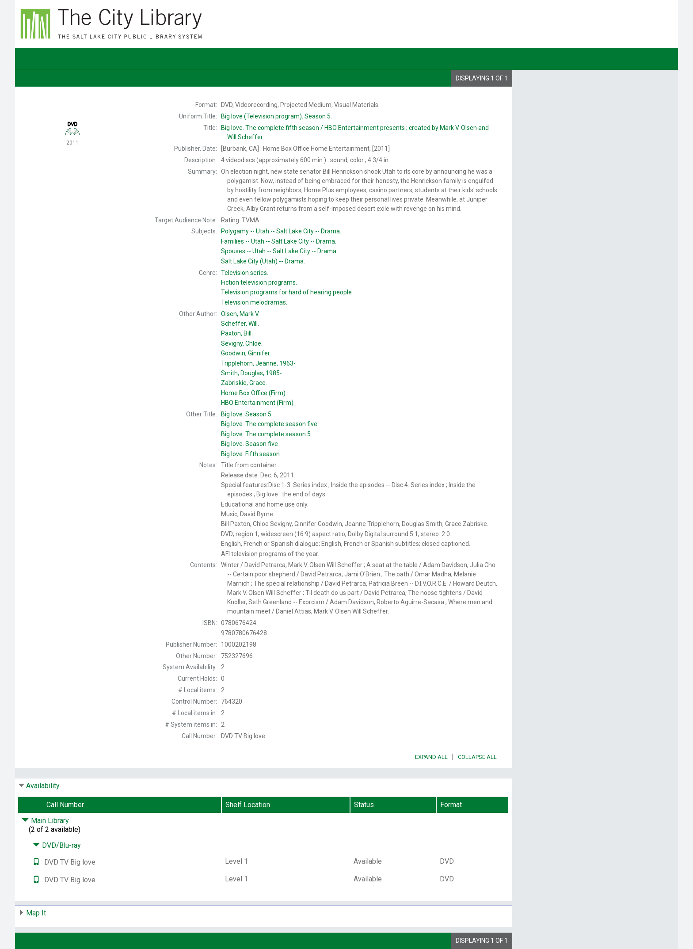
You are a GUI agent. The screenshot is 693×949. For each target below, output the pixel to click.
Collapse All (477, 757)
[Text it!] (36, 862)
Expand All (431, 757)
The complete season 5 (266, 434)
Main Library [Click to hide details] (45, 820)
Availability (43, 785)
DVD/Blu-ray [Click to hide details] (57, 845)
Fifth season (250, 453)
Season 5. (276, 116)
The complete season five (269, 423)
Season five (249, 443)
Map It (36, 913)
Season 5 (246, 414)
